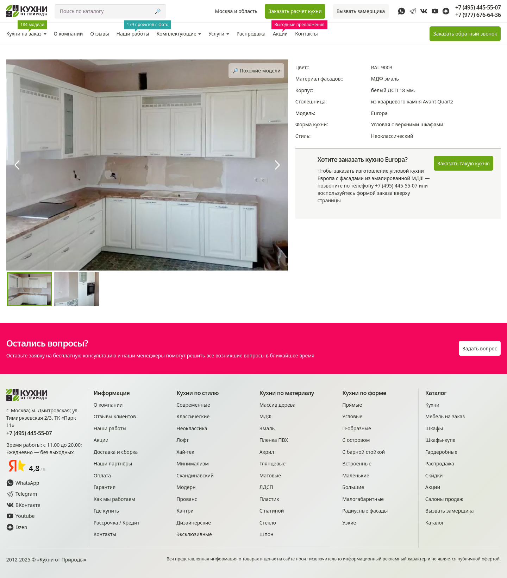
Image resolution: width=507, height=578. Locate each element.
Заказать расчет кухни (294, 11)
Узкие (349, 522)
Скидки (434, 475)
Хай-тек (185, 452)
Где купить (106, 510)
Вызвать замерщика (361, 11)
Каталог (434, 522)
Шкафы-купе (440, 440)
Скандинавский (195, 475)
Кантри (185, 510)
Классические (192, 416)
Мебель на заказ (445, 416)
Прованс (186, 499)
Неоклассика (191, 428)
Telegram (21, 493)
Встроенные (356, 463)
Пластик (269, 499)
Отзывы (99, 33)
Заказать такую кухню (464, 163)
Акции (281, 30)
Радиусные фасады (365, 510)
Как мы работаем (114, 499)
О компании (68, 33)
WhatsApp (22, 483)
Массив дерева (277, 404)
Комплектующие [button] (179, 33)
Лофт (182, 440)
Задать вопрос (480, 348)
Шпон (266, 534)
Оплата (102, 475)
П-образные (356, 428)
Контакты (306, 33)
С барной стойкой (363, 452)
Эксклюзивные (194, 534)
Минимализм (192, 463)
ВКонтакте (23, 505)
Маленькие (355, 475)
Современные (193, 404)
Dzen (16, 527)
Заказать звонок (465, 33)
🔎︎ (158, 11)
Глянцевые (272, 463)
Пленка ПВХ (273, 440)
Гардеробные (441, 452)
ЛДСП (266, 487)
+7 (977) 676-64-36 (478, 15)
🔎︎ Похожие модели (256, 70)
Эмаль (267, 428)
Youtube (20, 516)
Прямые (352, 404)
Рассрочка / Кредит (116, 522)
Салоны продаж (444, 499)
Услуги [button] (218, 33)
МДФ (265, 416)
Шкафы (434, 428)
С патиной (271, 510)
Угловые (352, 416)
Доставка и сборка (116, 452)
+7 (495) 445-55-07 (478, 7)
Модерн (185, 487)
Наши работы (135, 30)
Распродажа (251, 33)
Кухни (432, 404)
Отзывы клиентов (115, 416)
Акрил (266, 452)
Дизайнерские (193, 522)
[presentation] (17, 165)
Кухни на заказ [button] (26, 30)
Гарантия (105, 487)
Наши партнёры (113, 463)
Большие (353, 487)
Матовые (270, 475)
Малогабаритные (363, 499)
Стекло (267, 522)
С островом (356, 440)
